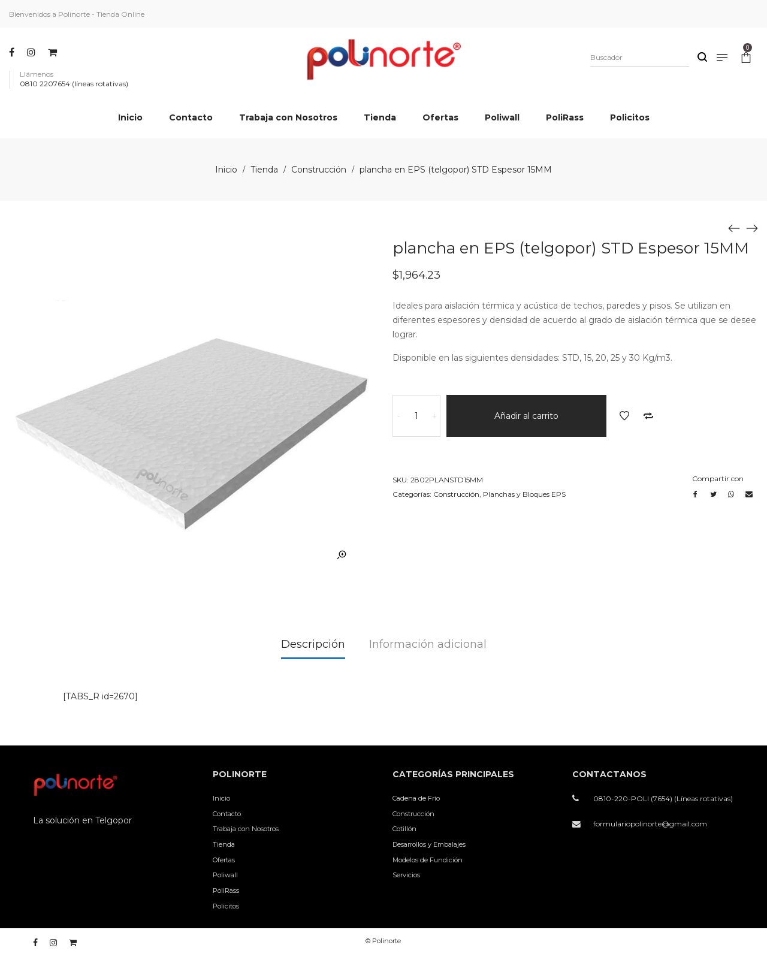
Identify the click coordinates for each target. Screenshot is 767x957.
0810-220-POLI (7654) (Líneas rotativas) (663, 798)
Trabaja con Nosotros (246, 829)
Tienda (264, 169)
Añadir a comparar (648, 416)
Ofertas (224, 860)
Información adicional (428, 644)
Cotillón (404, 829)
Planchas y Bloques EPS (524, 494)
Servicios (406, 875)
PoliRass (226, 890)
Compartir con (718, 478)
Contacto (227, 814)
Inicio (226, 169)
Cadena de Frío (416, 798)
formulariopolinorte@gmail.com (650, 823)
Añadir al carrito (526, 415)
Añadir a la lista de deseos (624, 416)
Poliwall (225, 875)
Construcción (318, 169)
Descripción (313, 644)
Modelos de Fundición (427, 860)
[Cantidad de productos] (416, 416)
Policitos (226, 906)
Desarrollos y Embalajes (429, 844)
